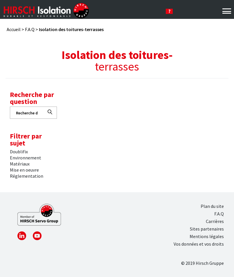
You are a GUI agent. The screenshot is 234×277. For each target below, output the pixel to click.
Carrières (215, 221)
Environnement (25, 158)
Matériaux (20, 164)
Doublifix (19, 151)
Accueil (14, 29)
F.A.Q (30, 29)
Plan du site (212, 206)
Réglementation (26, 176)
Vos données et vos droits (199, 244)
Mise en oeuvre (24, 170)
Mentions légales (207, 236)
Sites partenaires (207, 229)
